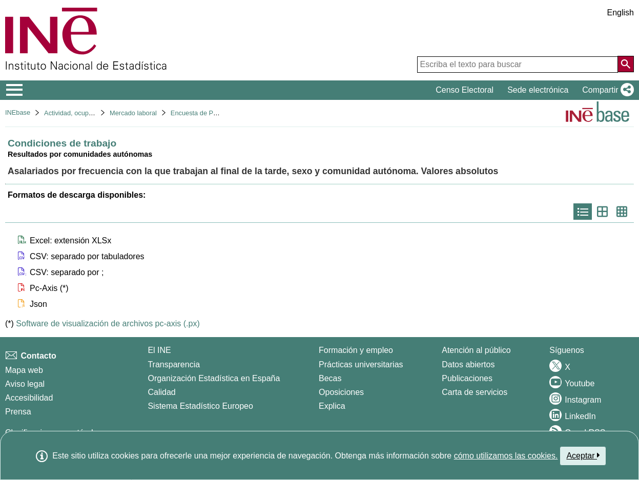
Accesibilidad (29, 397)
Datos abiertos (468, 364)
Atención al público (476, 350)
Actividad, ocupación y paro (84, 113)
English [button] (620, 12)
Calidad (161, 392)
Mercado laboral (133, 113)
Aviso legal (25, 384)
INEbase (17, 112)
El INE (159, 350)
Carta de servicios (474, 392)
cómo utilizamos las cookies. (506, 455)
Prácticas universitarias (361, 364)
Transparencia (174, 364)
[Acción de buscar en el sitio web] (625, 64)
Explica (332, 406)
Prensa (18, 411)
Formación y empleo (356, 350)
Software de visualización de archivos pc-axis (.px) (107, 323)
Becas (330, 378)
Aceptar (583, 455)
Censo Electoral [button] (464, 90)
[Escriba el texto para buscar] (517, 64)
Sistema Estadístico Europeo (200, 406)
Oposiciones (341, 392)
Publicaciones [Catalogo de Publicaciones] (467, 378)
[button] (606, 90)
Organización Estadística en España (214, 378)
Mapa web (24, 370)
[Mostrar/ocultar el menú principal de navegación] (14, 90)
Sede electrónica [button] (537, 90)
